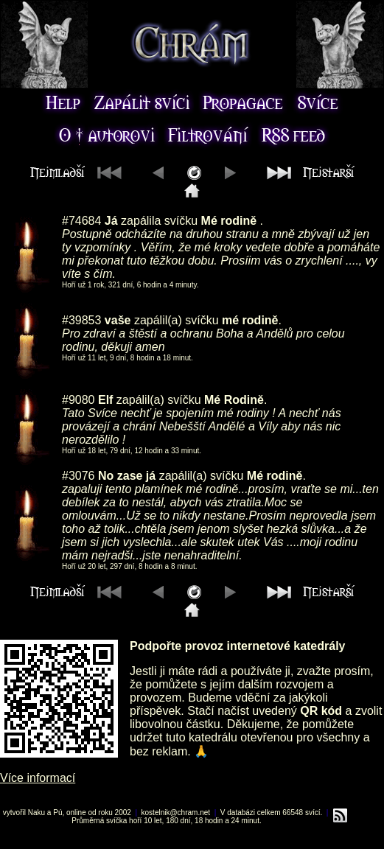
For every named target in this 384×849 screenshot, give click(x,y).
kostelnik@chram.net (176, 812)
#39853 (81, 320)
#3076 (78, 475)
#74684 (81, 220)
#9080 (78, 400)
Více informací (37, 778)
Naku (36, 812)
